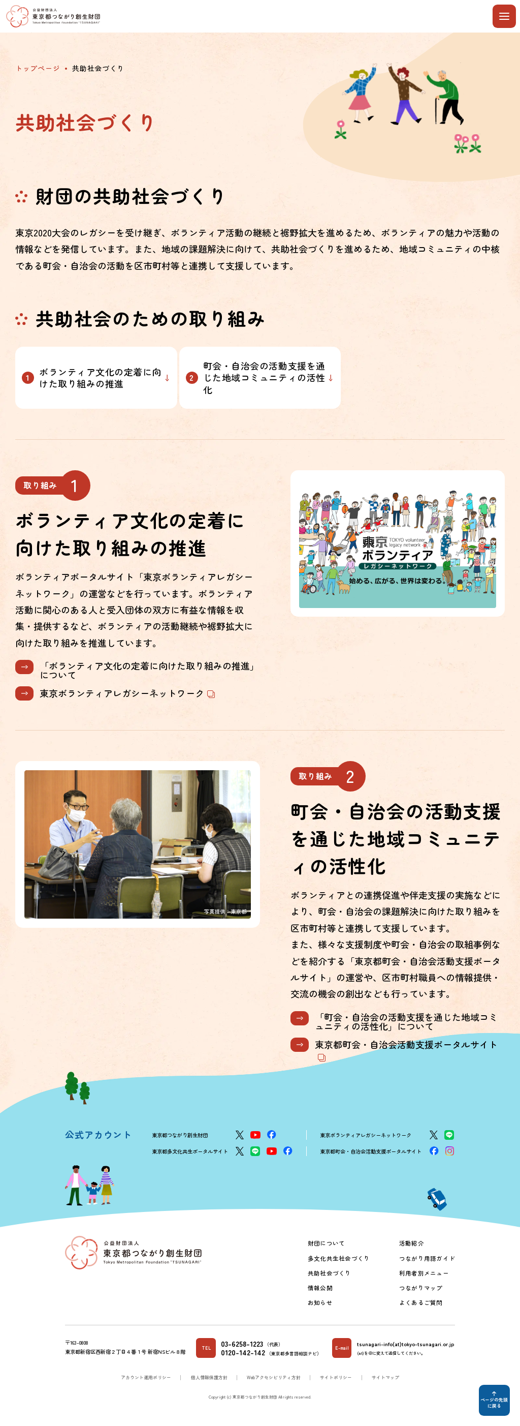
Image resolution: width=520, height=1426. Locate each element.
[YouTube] (255, 1135)
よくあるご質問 (421, 1302)
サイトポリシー (336, 1377)
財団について (326, 1243)
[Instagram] (449, 1151)
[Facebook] (271, 1134)
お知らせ (320, 1302)
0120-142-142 (243, 1352)
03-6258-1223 (242, 1343)
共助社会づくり (329, 1273)
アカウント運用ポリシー (146, 1377)
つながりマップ (421, 1288)
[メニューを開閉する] (504, 16)
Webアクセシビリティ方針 (274, 1377)
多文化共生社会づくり (339, 1258)
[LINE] (449, 1135)
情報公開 (320, 1288)
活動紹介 (411, 1243)
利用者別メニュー (424, 1273)
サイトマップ (385, 1377)
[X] (240, 1135)
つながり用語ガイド (427, 1258)
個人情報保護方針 (209, 1377)
